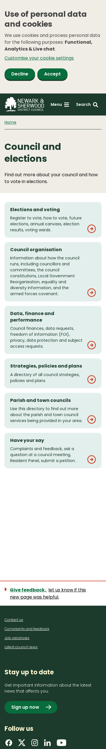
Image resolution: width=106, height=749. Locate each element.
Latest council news (21, 647)
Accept (52, 74)
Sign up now (25, 707)
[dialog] (53, 47)
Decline (19, 74)
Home (10, 122)
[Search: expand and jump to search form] (87, 105)
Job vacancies (17, 637)
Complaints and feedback (27, 628)
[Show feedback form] (53, 593)
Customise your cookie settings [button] (39, 58)
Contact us (14, 619)
